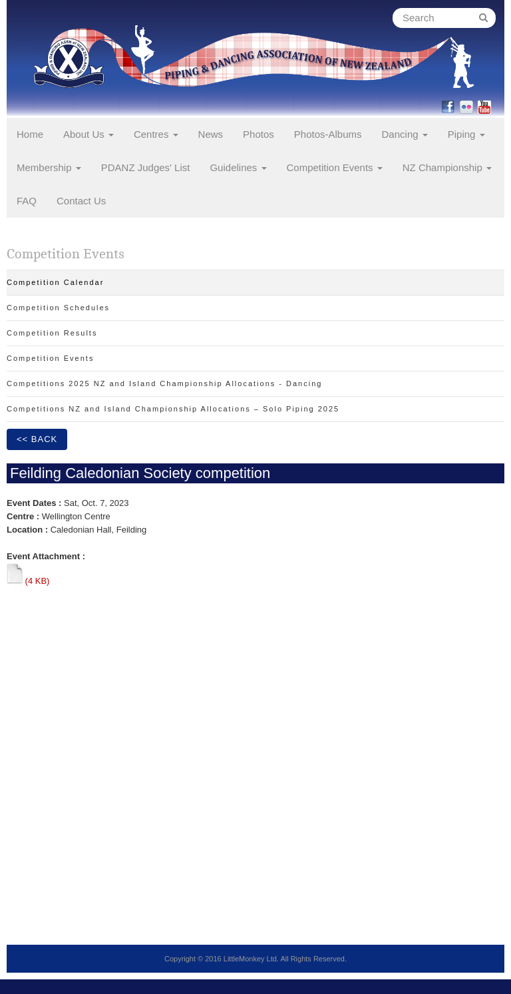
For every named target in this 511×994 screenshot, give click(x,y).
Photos (258, 134)
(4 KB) (28, 581)
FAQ (27, 200)
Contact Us (81, 200)
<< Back (37, 439)
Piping (466, 134)
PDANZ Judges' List (145, 167)
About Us (88, 134)
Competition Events (335, 167)
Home (30, 134)
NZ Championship (447, 167)
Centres (156, 134)
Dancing (405, 134)
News (211, 134)
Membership (49, 167)
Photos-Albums (328, 134)
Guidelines (238, 167)
